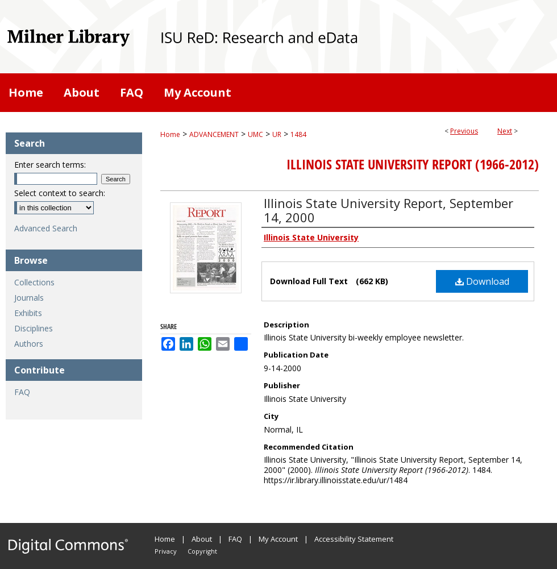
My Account (278, 539)
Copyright (202, 551)
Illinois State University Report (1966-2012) (412, 164)
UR (276, 134)
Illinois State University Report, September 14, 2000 (388, 210)
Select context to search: (59, 193)
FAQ (22, 392)
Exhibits (28, 313)
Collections (34, 282)
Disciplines (33, 328)
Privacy (166, 551)
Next (504, 131)
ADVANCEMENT (214, 134)
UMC (255, 134)
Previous (464, 131)
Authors (28, 343)
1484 (298, 134)
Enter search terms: (50, 164)
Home (170, 134)
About (202, 539)
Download (482, 281)
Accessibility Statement (353, 539)
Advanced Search (45, 228)
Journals (29, 297)
